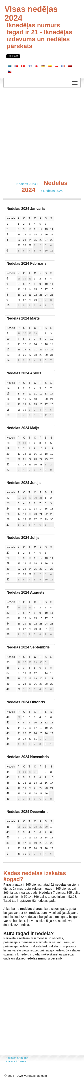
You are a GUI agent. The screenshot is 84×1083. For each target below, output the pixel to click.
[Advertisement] (42, 134)
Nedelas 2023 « (27, 184)
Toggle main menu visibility (75, 81)
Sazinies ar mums (17, 1058)
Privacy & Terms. (16, 1061)
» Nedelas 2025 (51, 191)
